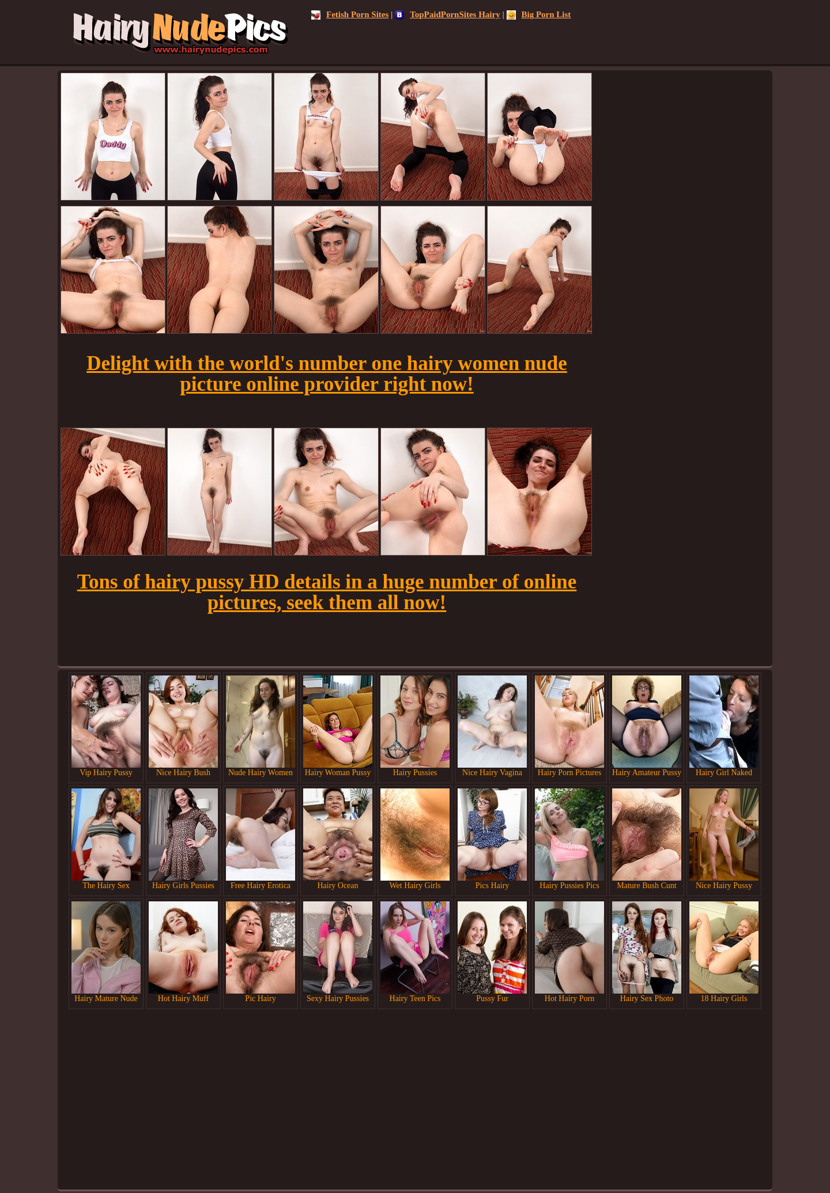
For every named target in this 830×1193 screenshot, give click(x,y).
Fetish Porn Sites (349, 14)
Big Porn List (539, 14)
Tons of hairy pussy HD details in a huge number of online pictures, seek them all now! (326, 592)
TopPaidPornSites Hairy (447, 14)
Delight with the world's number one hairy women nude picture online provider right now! (326, 373)
